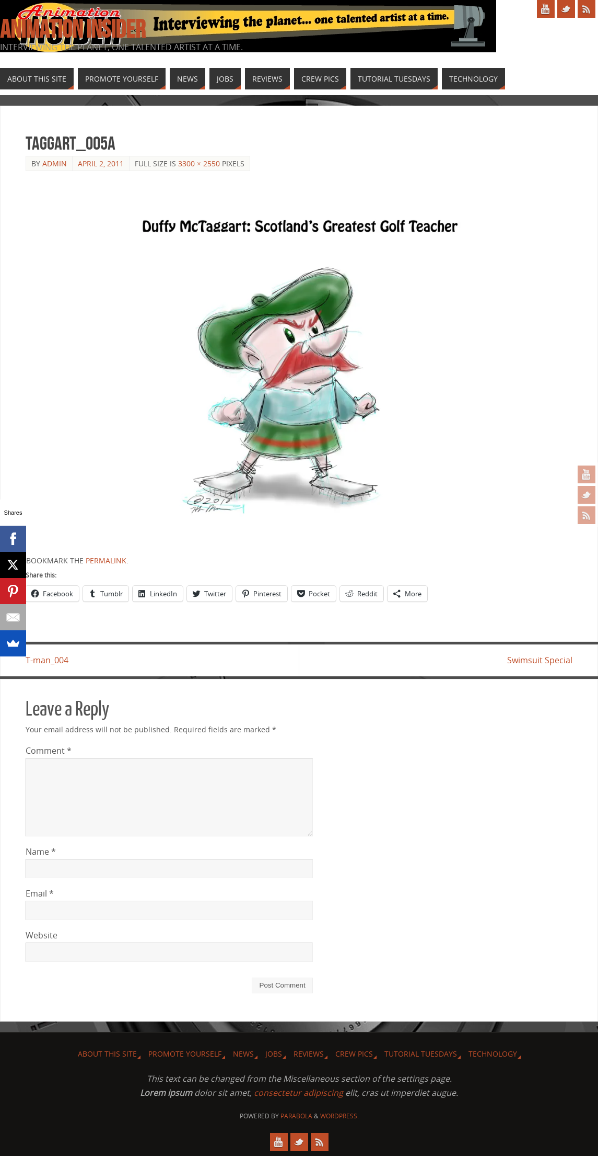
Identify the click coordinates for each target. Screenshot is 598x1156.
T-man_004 (47, 660)
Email (40, 893)
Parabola (296, 1116)
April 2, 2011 (101, 163)
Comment (49, 750)
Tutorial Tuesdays (420, 1054)
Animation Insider (72, 29)
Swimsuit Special (539, 660)
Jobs (273, 1054)
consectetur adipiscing (298, 1092)
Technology (492, 1054)
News (243, 1054)
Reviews (309, 1054)
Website (41, 935)
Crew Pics (354, 1054)
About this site (107, 1054)
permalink (106, 560)
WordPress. (339, 1116)
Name (41, 851)
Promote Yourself (184, 1054)
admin (54, 163)
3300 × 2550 (199, 163)
